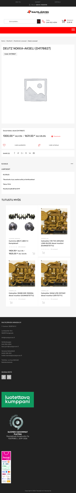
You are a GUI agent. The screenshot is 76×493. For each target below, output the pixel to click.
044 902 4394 (51, 22)
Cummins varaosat (14, 238)
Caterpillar (44, 238)
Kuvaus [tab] (5, 164)
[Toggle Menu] (73, 30)
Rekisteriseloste (7, 362)
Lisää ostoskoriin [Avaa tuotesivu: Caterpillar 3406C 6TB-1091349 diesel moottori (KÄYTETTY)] (43, 302)
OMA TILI (18, 2)
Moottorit (9, 41)
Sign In (38, 5)
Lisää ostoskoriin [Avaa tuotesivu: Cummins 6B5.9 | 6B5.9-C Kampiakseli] (33, 253)
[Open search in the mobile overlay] (22, 21)
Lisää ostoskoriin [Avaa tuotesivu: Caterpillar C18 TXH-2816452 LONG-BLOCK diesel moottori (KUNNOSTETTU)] (43, 252)
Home (3, 41)
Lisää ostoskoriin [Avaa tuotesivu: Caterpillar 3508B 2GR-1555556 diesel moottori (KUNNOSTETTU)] (11, 302)
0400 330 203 (6, 353)
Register (44, 5)
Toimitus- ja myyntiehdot (10, 360)
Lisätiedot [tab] (6, 169)
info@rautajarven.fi (8, 337)
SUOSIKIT (37, 2)
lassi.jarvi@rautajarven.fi (10, 346)
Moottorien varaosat (20, 41)
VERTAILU (58, 2)
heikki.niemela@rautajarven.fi (12, 355)
